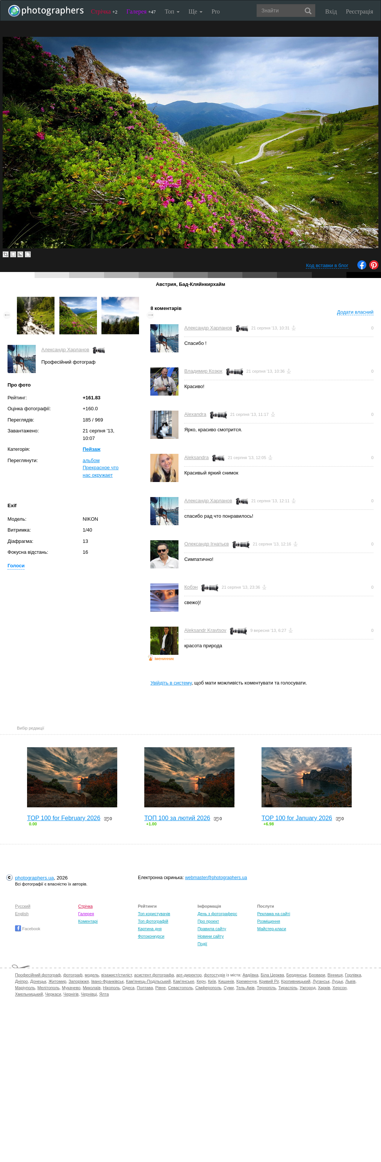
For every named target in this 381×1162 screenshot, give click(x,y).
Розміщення (268, 921)
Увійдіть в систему (171, 683)
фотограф (72, 975)
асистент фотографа (154, 975)
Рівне (160, 987)
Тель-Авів (245, 987)
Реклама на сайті (273, 913)
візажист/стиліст (116, 975)
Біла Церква (272, 975)
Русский (22, 906)
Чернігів (71, 994)
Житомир (57, 981)
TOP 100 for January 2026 (297, 818)
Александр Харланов (65, 349)
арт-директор (189, 975)
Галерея (141, 11)
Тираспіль (288, 987)
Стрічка (104, 11)
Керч (201, 981)
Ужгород (308, 987)
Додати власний (355, 312)
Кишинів (226, 981)
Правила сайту (212, 928)
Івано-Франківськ (107, 981)
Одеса (128, 987)
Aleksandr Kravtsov (205, 630)
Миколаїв (92, 987)
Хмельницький (29, 994)
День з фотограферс (217, 913)
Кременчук (246, 981)
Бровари (317, 975)
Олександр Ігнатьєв (206, 544)
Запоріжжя (78, 981)
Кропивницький (295, 981)
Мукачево (71, 987)
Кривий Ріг (269, 981)
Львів (350, 981)
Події (202, 943)
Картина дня (150, 928)
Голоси (16, 565)
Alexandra (195, 414)
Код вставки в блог (327, 265)
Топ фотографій (153, 921)
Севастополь (180, 987)
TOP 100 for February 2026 (63, 818)
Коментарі (88, 921)
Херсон (339, 987)
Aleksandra (196, 457)
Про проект (208, 921)
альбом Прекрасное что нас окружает (101, 468)
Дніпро (21, 981)
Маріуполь (25, 987)
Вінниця (335, 975)
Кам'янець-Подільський (148, 981)
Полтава (145, 987)
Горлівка (353, 975)
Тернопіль (266, 987)
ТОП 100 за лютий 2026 (177, 818)
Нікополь (111, 987)
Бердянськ (296, 975)
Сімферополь (208, 987)
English (22, 913)
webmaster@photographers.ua (216, 877)
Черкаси (53, 994)
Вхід (331, 11)
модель (92, 975)
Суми (229, 987)
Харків (324, 987)
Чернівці (89, 994)
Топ (172, 11)
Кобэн (191, 587)
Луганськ (321, 981)
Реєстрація (359, 11)
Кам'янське (184, 981)
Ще (196, 11)
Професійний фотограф (38, 975)
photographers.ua (34, 878)
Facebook (27, 928)
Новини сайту (211, 936)
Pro (216, 11)
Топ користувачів (154, 913)
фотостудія (214, 975)
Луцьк (337, 981)
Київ (212, 981)
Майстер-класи (271, 928)
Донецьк (38, 981)
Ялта (104, 994)
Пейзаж (91, 449)
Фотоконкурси (151, 936)
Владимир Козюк (203, 371)
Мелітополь (49, 987)
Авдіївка (251, 975)
